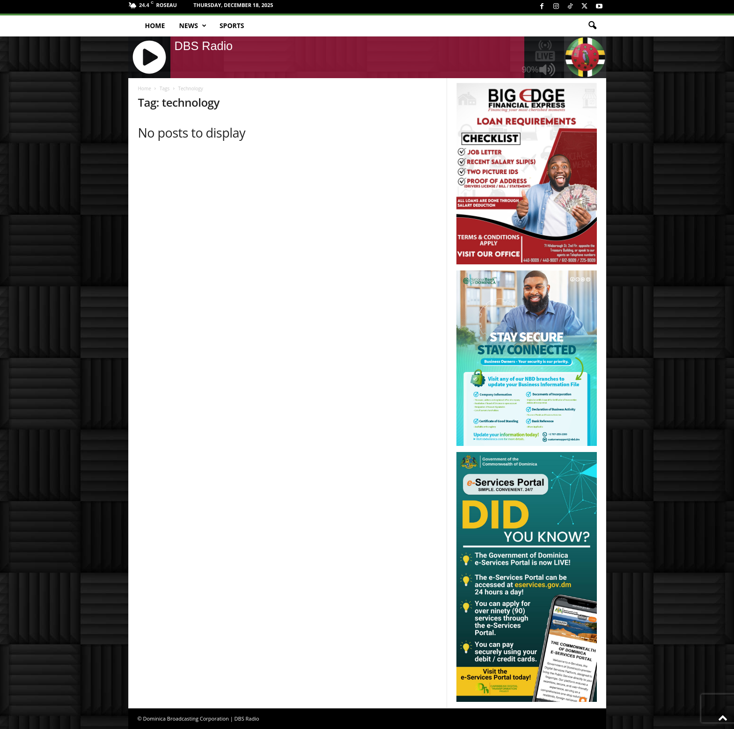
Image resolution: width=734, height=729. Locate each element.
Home (155, 25)
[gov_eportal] (526, 576)
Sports (232, 25)
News (192, 25)
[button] (592, 25)
